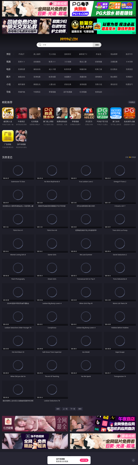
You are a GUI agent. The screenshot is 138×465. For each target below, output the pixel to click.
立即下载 (84, 460)
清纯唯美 (98, 77)
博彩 (8, 54)
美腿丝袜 (83, 77)
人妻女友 (52, 84)
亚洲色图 (37, 77)
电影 (8, 69)
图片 (8, 76)
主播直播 (114, 61)
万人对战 (52, 54)
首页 (58, 409)
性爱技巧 (129, 84)
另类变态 (129, 69)
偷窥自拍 (21, 77)
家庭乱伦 (37, 84)
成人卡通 (52, 69)
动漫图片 (67, 77)
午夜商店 (37, 92)
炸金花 (98, 54)
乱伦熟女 (114, 69)
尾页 (80, 409)
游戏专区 (67, 54)
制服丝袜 (83, 69)
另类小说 (98, 84)
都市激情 (21, 84)
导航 (8, 91)
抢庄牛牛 (129, 54)
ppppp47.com (69, 39)
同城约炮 (21, 92)
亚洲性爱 (21, 69)
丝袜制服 (98, 61)
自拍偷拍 (37, 61)
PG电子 (21, 54)
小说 (8, 84)
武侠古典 (67, 84)
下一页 (73, 409)
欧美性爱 (67, 69)
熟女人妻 (83, 61)
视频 (8, 61)
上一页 (65, 409)
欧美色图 (52, 77)
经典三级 (98, 69)
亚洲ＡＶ (21, 61)
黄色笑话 (114, 84)
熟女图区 (114, 77)
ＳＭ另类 (129, 61)
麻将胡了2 (83, 54)
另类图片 (129, 77)
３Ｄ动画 (67, 61)
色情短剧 (98, 92)
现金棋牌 (114, 54)
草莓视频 (52, 92)
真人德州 (37, 54)
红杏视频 (83, 92)
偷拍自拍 (37, 69)
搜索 (97, 45)
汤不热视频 (67, 92)
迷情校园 (83, 84)
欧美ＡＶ (52, 61)
